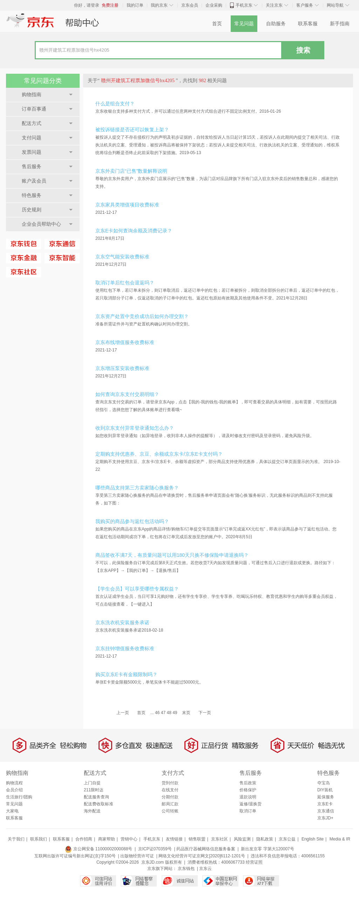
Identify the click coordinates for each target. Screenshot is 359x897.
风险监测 (242, 839)
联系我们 (38, 839)
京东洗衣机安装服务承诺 (122, 622)
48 (169, 712)
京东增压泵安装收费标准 (122, 368)
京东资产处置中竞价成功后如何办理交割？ (142, 316)
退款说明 (247, 796)
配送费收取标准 (98, 804)
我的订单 (135, 5)
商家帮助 (106, 839)
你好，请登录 (86, 5)
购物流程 (14, 782)
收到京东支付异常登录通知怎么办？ (134, 428)
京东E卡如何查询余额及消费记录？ (133, 230)
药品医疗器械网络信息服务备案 (205, 848)
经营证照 (254, 862)
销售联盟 (197, 839)
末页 (186, 712)
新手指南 (340, 23)
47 (163, 712)
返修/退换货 (250, 804)
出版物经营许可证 (137, 855)
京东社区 (219, 839)
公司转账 (170, 811)
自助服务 (276, 23)
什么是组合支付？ (115, 103)
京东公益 (287, 839)
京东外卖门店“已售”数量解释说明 (131, 171)
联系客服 (308, 23)
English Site (313, 839)
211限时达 (93, 789)
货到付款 (170, 782)
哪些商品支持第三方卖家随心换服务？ (137, 487)
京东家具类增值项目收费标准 (127, 204)
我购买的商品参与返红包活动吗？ (132, 521)
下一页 (204, 712)
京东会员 (189, 5)
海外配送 (92, 811)
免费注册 (110, 5)
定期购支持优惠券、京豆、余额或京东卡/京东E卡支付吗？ (159, 454)
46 (157, 712)
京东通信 (325, 811)
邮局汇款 (170, 804)
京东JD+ (325, 818)
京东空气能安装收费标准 (122, 256)
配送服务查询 (96, 796)
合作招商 (83, 839)
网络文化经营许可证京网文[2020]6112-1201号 (201, 855)
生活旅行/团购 (19, 796)
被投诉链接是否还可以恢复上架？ (132, 129)
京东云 (205, 868)
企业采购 (213, 5)
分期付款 (170, 796)
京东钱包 (186, 868)
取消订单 (247, 811)
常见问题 (244, 23)
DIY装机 (325, 789)
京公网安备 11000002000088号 (98, 848)
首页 (217, 23)
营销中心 (129, 839)
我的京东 (159, 5)
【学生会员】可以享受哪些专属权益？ (137, 589)
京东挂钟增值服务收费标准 (124, 648)
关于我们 (16, 839)
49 (174, 712)
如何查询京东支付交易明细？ (127, 394)
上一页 (122, 712)
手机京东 (244, 5)
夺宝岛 (323, 782)
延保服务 (325, 796)
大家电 (12, 811)
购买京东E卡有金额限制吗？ (126, 674)
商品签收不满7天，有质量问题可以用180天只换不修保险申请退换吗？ (172, 555)
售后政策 (247, 782)
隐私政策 (264, 839)
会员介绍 (14, 789)
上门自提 (92, 782)
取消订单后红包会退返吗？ (124, 282)
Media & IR (340, 839)
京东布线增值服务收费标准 (124, 342)
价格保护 (247, 789)
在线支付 (170, 789)
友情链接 (174, 839)
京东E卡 (325, 804)
